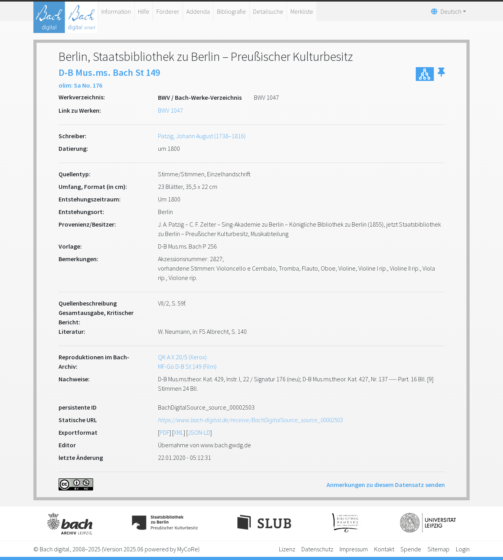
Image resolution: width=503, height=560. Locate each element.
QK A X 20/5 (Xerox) (182, 357)
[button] (441, 74)
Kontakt (384, 549)
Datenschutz (317, 549)
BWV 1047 (170, 110)
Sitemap (439, 549)
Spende (410, 549)
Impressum (354, 549)
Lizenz (287, 549)
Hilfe (143, 11)
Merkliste (301, 11)
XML (179, 432)
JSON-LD (199, 432)
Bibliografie (231, 11)
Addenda (198, 11)
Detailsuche (268, 11)
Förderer (167, 11)
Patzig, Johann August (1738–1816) (202, 136)
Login (463, 549)
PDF (164, 432)
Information (116, 11)
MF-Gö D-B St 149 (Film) (187, 366)
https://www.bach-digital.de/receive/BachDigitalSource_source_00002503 (250, 420)
